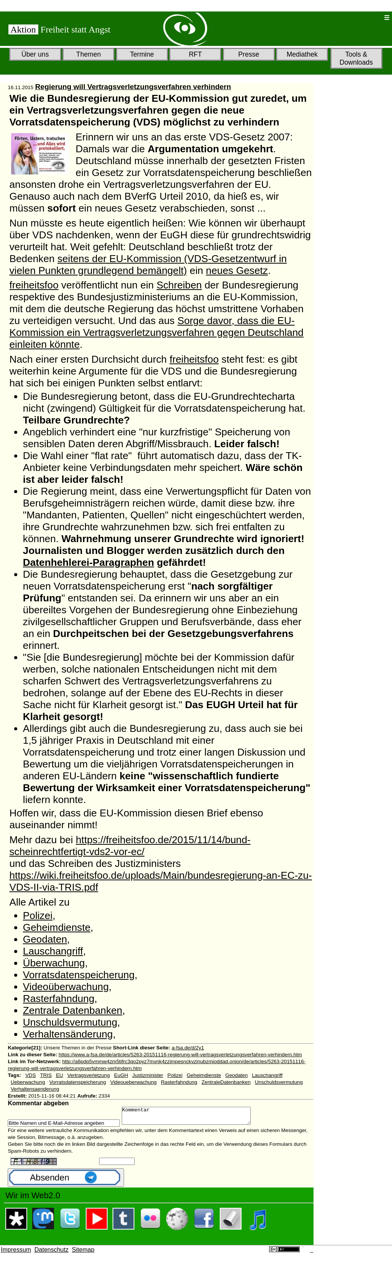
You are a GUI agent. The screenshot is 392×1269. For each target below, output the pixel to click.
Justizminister (147, 1075)
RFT (195, 54)
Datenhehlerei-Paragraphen (88, 562)
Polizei (37, 915)
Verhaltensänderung (68, 1034)
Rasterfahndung (59, 998)
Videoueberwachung (133, 1082)
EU (59, 1075)
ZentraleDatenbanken (225, 1082)
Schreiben (179, 285)
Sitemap (83, 1253)
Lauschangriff (53, 951)
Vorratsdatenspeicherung (79, 975)
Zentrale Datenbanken (72, 1010)
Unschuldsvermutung (70, 1022)
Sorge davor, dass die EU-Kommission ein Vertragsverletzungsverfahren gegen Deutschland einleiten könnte (156, 332)
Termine (142, 54)
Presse (248, 54)
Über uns (35, 54)
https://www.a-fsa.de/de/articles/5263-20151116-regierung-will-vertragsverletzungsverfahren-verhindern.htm (180, 1054)
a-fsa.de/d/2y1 (188, 1048)
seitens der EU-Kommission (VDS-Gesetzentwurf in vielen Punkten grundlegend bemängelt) (148, 264)
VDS (30, 1075)
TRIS (46, 1075)
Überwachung (54, 963)
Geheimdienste (56, 927)
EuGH (121, 1075)
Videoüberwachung (66, 986)
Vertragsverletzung (88, 1075)
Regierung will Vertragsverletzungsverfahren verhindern (133, 87)
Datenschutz (51, 1253)
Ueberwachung (28, 1082)
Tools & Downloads (356, 58)
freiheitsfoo (33, 285)
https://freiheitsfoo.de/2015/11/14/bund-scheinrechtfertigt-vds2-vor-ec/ (129, 845)
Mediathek (302, 54)
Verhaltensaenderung (35, 1089)
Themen (88, 54)
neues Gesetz (237, 270)
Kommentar (194, 1117)
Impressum (16, 1253)
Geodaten (45, 939)
